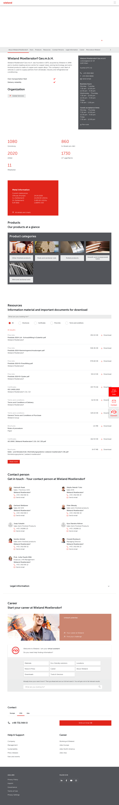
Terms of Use (13, 791)
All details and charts (23, 212)
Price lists (55, 323)
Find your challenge (74, 637)
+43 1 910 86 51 (22, 495)
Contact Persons (58, 50)
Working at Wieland (67, 741)
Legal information (72, 50)
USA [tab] (20, 713)
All (11, 323)
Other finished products (21, 258)
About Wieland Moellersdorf (18, 50)
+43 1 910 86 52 (22, 547)
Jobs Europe (64, 745)
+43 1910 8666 (87, 76)
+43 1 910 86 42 (75, 513)
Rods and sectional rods (46, 258)
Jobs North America (67, 749)
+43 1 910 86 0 (22, 513)
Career (82, 50)
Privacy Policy (13, 779)
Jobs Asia (63, 753)
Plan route (85, 124)
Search (99, 686)
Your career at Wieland (75, 633)
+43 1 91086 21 (75, 528)
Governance (12, 787)
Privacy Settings (14, 795)
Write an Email (85, 723)
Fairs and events (14, 757)
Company (11, 741)
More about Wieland (93, 50)
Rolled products (72, 258)
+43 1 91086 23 (22, 528)
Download (106, 335)
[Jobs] (114, 392)
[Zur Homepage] (7, 3)
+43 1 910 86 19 (75, 495)
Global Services (18, 96)
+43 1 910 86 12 (22, 565)
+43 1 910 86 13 (75, 547)
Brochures (23, 323)
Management (13, 745)
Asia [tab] (28, 713)
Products (38, 50)
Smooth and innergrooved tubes (97, 258)
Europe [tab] (12, 713)
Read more (14, 461)
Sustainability (12, 749)
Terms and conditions (74, 323)
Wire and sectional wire (21, 279)
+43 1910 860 (88, 73)
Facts (31, 50)
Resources (46, 50)
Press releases (13, 753)
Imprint (10, 783)
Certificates (39, 323)
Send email (87, 79)
